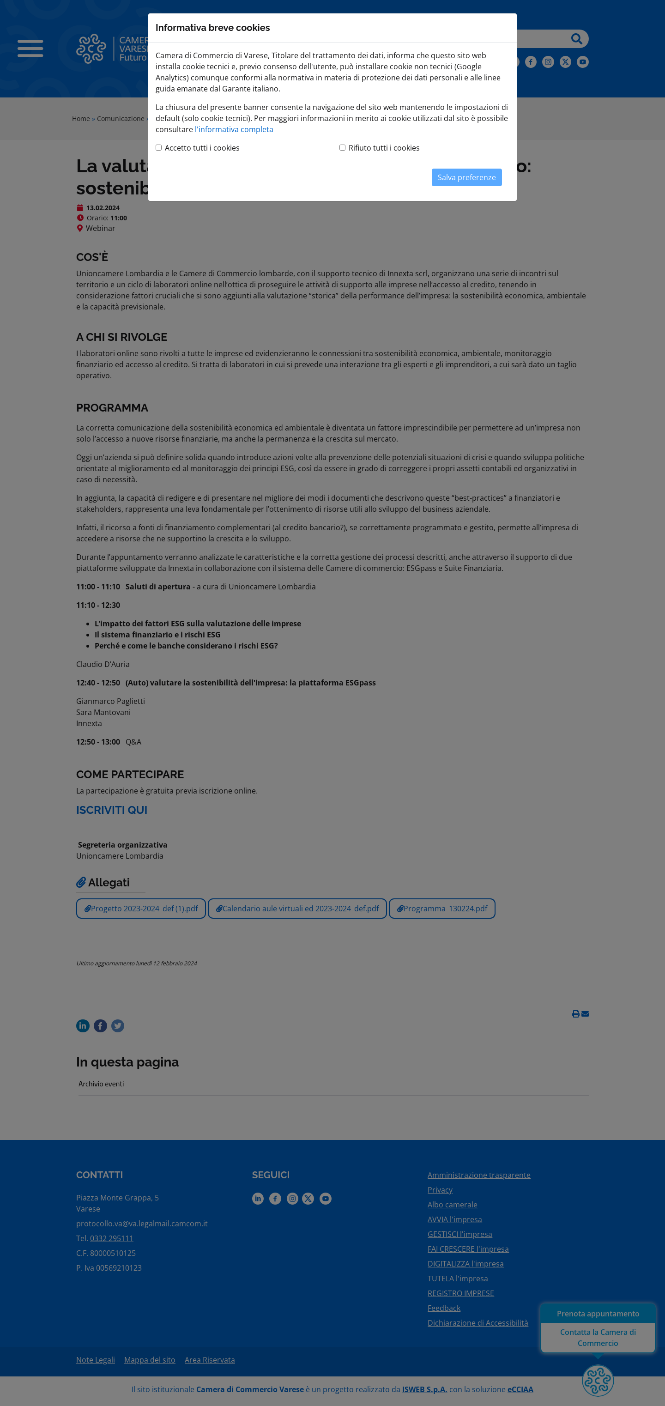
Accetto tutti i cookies (202, 148)
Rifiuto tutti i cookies (384, 148)
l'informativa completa (234, 129)
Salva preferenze (467, 177)
